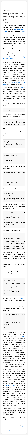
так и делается (20, 298)
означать (22, 87)
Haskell (6, 100)
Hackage (22, 336)
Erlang (23, 31)
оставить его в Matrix (17, 426)
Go (14, 385)
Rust (7, 385)
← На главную (7, 5)
